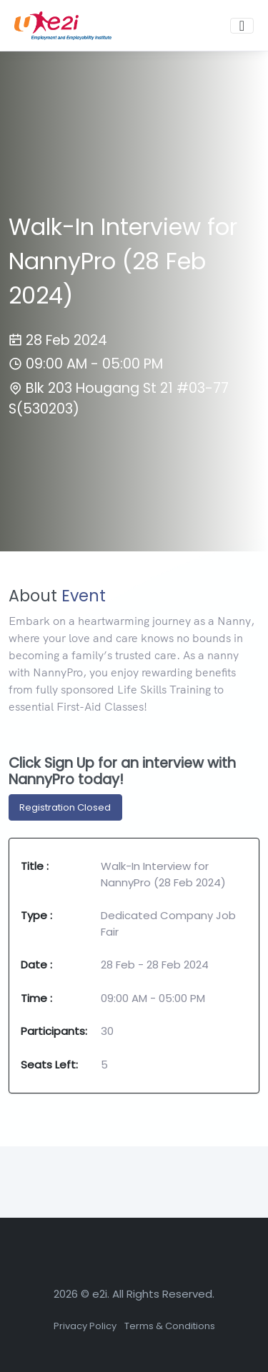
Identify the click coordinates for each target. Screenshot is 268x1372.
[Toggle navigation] (242, 26)
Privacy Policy (85, 1326)
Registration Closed (65, 807)
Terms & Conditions (169, 1326)
